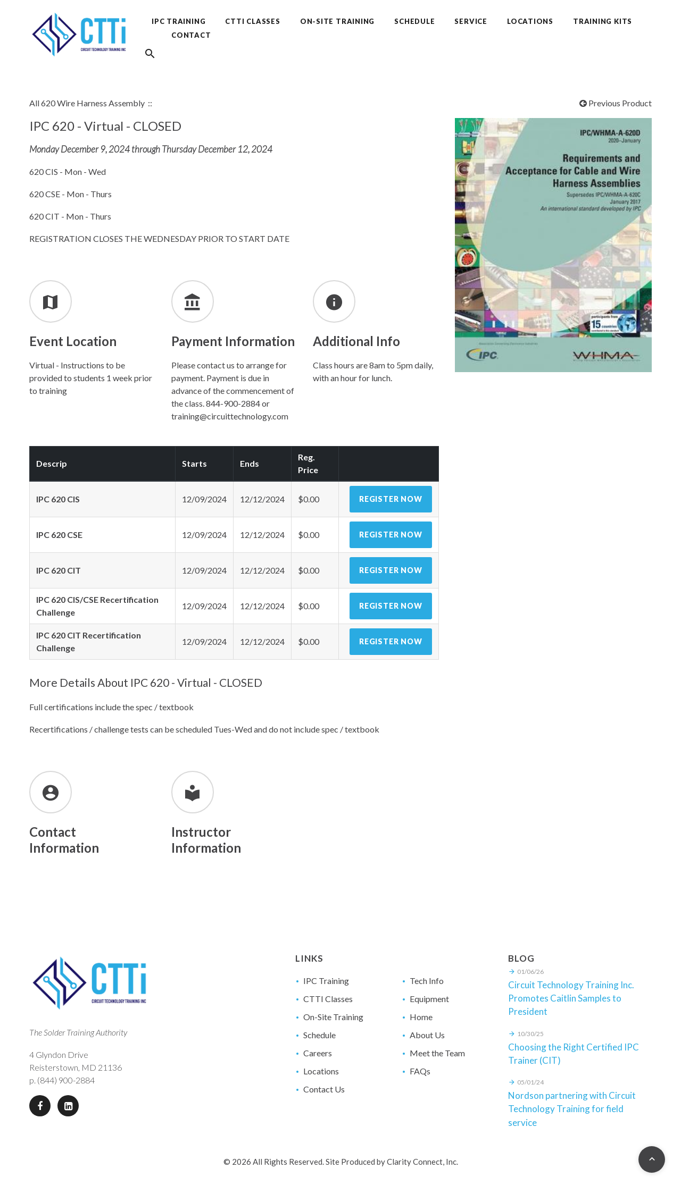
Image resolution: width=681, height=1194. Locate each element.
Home (421, 1017)
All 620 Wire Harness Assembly (87, 103)
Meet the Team (437, 1053)
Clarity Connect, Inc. (422, 1161)
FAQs (420, 1071)
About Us (427, 1035)
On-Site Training (333, 1017)
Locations (321, 1071)
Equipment (429, 999)
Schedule (319, 1035)
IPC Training (326, 981)
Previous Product (615, 103)
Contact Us (324, 1089)
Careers (317, 1053)
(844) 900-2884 (66, 1080)
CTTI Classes (328, 999)
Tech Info (427, 981)
